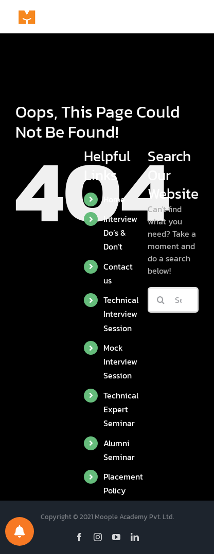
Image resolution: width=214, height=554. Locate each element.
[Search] (160, 300)
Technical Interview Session (120, 314)
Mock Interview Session (120, 361)
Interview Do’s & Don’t (120, 233)
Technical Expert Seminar (120, 409)
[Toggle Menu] (191, 17)
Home (114, 199)
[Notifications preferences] (19, 531)
